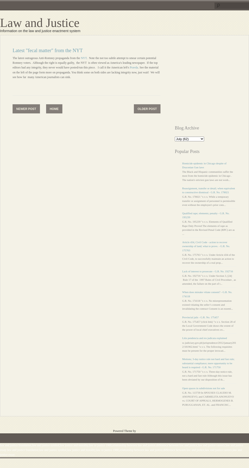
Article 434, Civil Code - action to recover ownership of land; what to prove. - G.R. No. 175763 (206, 246)
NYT (83, 58)
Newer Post (26, 109)
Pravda (134, 67)
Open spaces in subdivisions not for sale (203, 388)
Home (54, 109)
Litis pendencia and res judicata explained (204, 338)
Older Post (147, 109)
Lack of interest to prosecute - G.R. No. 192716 (207, 271)
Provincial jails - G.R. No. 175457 (200, 317)
